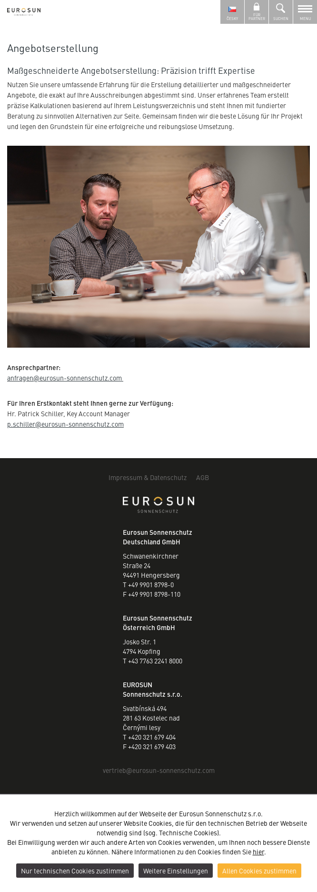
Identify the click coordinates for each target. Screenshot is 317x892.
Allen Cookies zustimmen (259, 870)
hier (258, 851)
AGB (202, 477)
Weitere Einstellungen (175, 870)
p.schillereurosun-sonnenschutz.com (65, 424)
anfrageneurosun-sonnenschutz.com (65, 377)
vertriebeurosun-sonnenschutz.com (159, 770)
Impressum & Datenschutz (148, 477)
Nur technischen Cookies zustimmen (75, 870)
